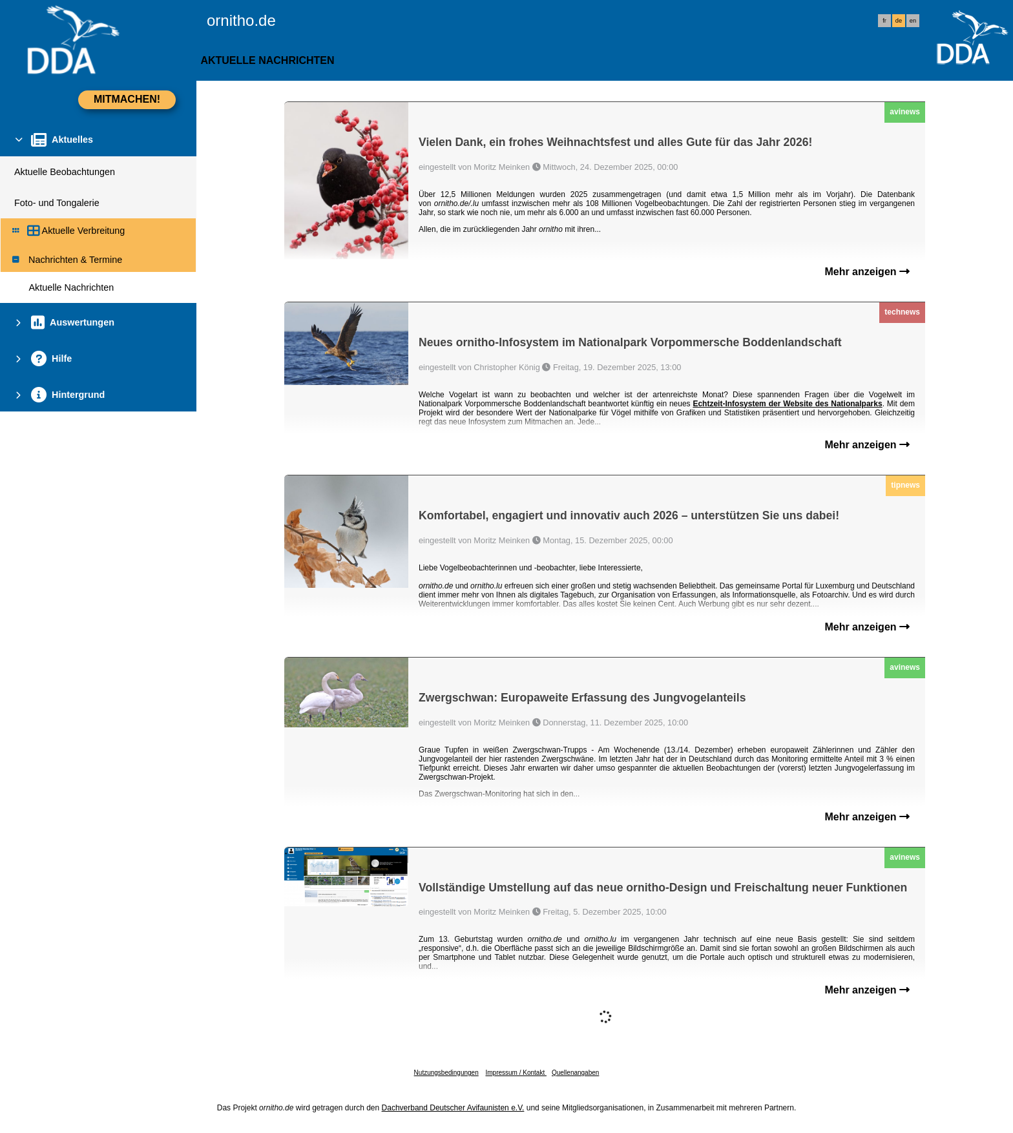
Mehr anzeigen (867, 271)
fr (884, 20)
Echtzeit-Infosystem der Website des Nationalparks (787, 403)
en (913, 20)
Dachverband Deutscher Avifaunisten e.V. (453, 1107)
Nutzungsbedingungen (446, 1072)
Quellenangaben (575, 1072)
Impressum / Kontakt (515, 1072)
